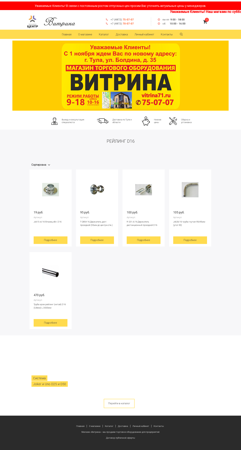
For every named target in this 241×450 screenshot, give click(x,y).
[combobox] (41, 165)
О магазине (85, 34)
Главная (66, 34)
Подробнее (50, 240)
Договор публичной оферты (120, 438)
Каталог (104, 34)
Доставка (122, 34)
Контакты (167, 34)
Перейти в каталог (119, 403)
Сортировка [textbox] (38, 164)
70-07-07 (122, 23)
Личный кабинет (144, 34)
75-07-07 (122, 19)
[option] (120, 76)
